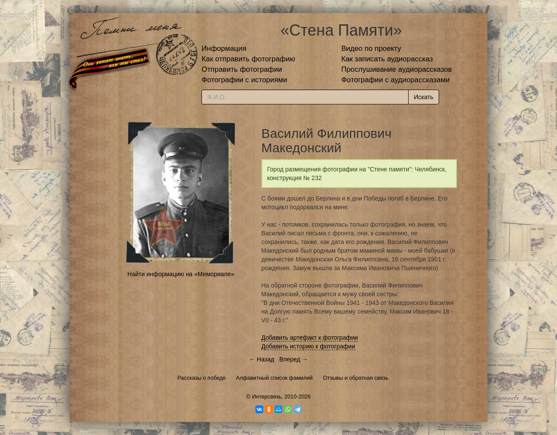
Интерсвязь (267, 397)
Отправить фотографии (241, 69)
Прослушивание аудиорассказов (396, 69)
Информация (223, 48)
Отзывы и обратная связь (355, 378)
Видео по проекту (371, 48)
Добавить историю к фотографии (309, 346)
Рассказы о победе (202, 378)
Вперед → (293, 359)
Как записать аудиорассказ (387, 59)
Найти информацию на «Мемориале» (181, 274)
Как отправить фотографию (248, 59)
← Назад (261, 359)
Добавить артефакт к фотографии (310, 337)
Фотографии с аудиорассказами (395, 80)
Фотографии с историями (244, 80)
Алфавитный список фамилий (274, 378)
